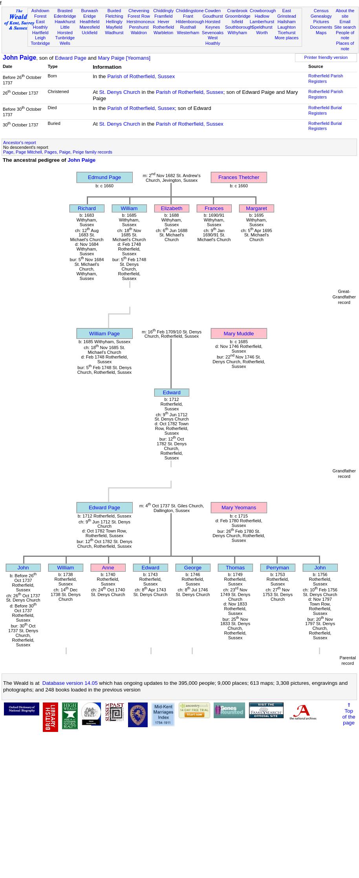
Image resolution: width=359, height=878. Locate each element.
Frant (188, 16)
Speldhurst (261, 27)
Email (345, 21)
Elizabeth (172, 208)
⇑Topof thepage (348, 714)
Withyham (237, 32)
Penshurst (138, 27)
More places (287, 37)
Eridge (89, 16)
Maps (321, 32)
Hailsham (287, 21)
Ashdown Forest (40, 13)
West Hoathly (212, 40)
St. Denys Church (119, 92)
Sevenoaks (212, 32)
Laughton (287, 27)
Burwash (89, 10)
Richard (87, 208)
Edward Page (70, 58)
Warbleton (163, 32)
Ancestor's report (19, 142)
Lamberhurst (262, 21)
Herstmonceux (140, 21)
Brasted (64, 10)
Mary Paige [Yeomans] (124, 58)
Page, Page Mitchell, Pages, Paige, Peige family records (57, 152)
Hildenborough (190, 21)
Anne (108, 568)
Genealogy (321, 16)
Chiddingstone (190, 10)
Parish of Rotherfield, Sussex (141, 76)
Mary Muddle (238, 334)
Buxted (114, 10)
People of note (345, 35)
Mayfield (114, 27)
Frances (214, 208)
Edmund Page (104, 177)
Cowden (213, 10)
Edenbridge (65, 16)
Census (321, 10)
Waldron (139, 32)
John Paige (19, 57)
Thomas (235, 568)
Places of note (345, 46)
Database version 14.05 (70, 683)
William (129, 208)
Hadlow (262, 16)
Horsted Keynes (212, 24)
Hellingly (114, 21)
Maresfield (89, 27)
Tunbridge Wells (65, 40)
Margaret (256, 208)
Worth (261, 32)
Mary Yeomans (239, 507)
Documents (321, 27)
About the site (345, 13)
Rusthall (188, 27)
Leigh (40, 37)
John (23, 568)
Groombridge (238, 16)
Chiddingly (163, 10)
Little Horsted (65, 30)
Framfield (163, 16)
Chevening (138, 10)
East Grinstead (286, 13)
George (192, 568)
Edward (171, 392)
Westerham (188, 32)
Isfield (237, 21)
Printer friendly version (326, 57)
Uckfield (89, 32)
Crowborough (263, 10)
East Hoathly (40, 24)
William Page (104, 334)
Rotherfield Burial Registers (325, 110)
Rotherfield (163, 27)
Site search (345, 27)
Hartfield (40, 32)
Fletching (114, 16)
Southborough (239, 27)
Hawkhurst (65, 21)
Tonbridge (40, 43)
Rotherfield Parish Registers (325, 78)
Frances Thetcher (238, 177)
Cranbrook (237, 10)
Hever (163, 21)
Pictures (321, 21)
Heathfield (89, 21)
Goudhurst (213, 16)
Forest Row (139, 16)
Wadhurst (114, 32)
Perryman (277, 568)
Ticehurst (286, 32)
